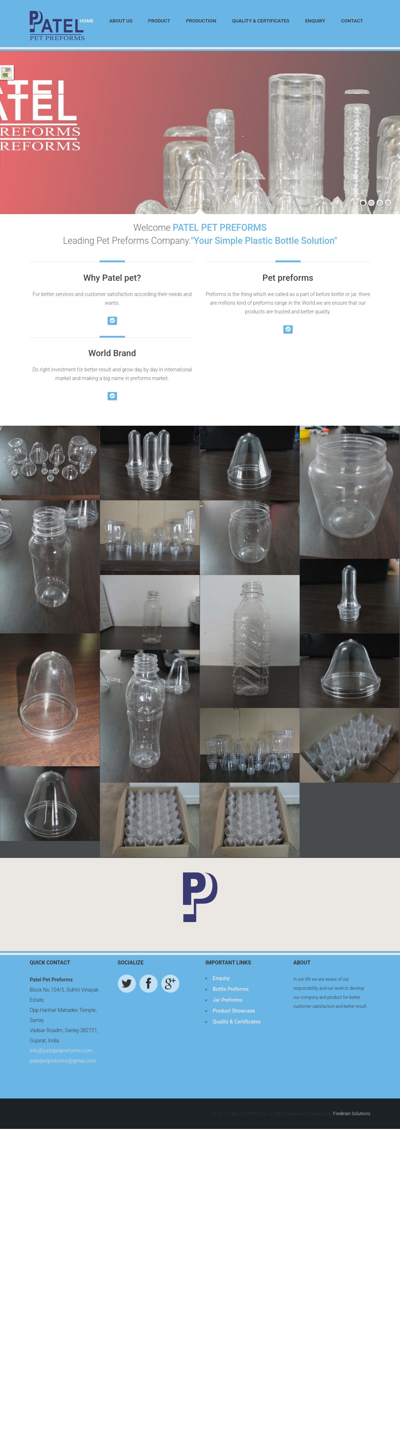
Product (159, 21)
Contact (352, 21)
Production (201, 21)
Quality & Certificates (260, 21)
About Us (120, 21)
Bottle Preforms (231, 1078)
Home (86, 21)
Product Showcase (234, 1099)
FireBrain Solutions (351, 1202)
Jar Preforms (227, 1089)
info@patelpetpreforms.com (61, 1139)
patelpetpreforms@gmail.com (63, 1149)
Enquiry (315, 21)
